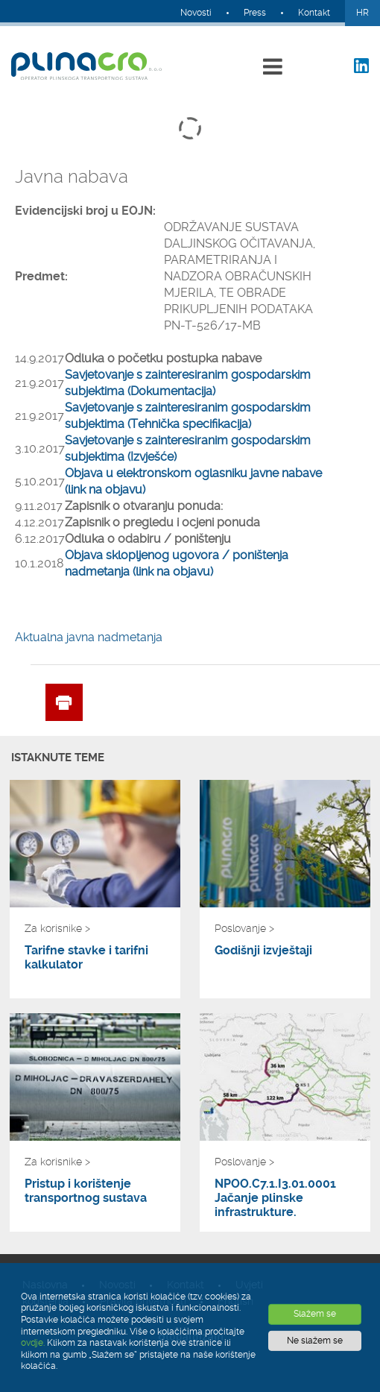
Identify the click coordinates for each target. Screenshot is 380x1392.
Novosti (196, 12)
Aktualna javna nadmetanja (88, 637)
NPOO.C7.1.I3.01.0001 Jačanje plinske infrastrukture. (275, 1198)
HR (362, 12)
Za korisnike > (57, 928)
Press (255, 12)
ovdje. (33, 1343)
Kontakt (314, 12)
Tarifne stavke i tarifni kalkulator (86, 957)
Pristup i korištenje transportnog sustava (86, 1191)
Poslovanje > (244, 928)
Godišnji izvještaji (263, 950)
